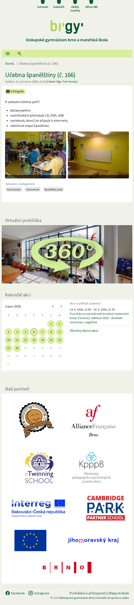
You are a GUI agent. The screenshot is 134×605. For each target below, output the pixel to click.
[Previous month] (52, 306)
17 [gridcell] (8, 348)
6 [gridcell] (34, 331)
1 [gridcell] (51, 323)
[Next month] (61, 306)
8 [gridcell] (51, 331)
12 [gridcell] (25, 340)
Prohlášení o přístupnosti (88, 593)
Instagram (38, 593)
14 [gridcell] (42, 340)
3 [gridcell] (8, 331)
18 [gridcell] (17, 348)
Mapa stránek (119, 593)
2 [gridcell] (59, 323)
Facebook (15, 593)
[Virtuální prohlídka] (67, 254)
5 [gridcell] (25, 331)
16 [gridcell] (59, 340)
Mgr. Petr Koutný (67, 81)
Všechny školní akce (84, 330)
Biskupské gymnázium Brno (77, 598)
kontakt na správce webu (113, 598)
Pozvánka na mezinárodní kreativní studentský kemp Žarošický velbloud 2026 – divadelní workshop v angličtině (99, 318)
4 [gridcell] (17, 331)
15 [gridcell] (51, 340)
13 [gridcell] (34, 340)
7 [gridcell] (42, 331)
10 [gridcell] (8, 340)
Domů (9, 63)
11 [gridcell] (17, 340)
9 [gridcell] (59, 331)
